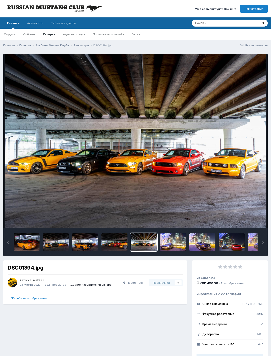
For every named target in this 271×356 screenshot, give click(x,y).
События (29, 34)
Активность (35, 23)
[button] (8, 242)
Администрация (74, 34)
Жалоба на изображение (29, 298)
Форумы (9, 34)
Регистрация (254, 8)
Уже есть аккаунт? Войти (215, 9)
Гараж (136, 34)
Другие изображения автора (91, 284)
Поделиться (133, 282)
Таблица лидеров (63, 23)
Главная (13, 25)
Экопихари (207, 283)
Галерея (49, 34)
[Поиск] (217, 23)
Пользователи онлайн (108, 34)
